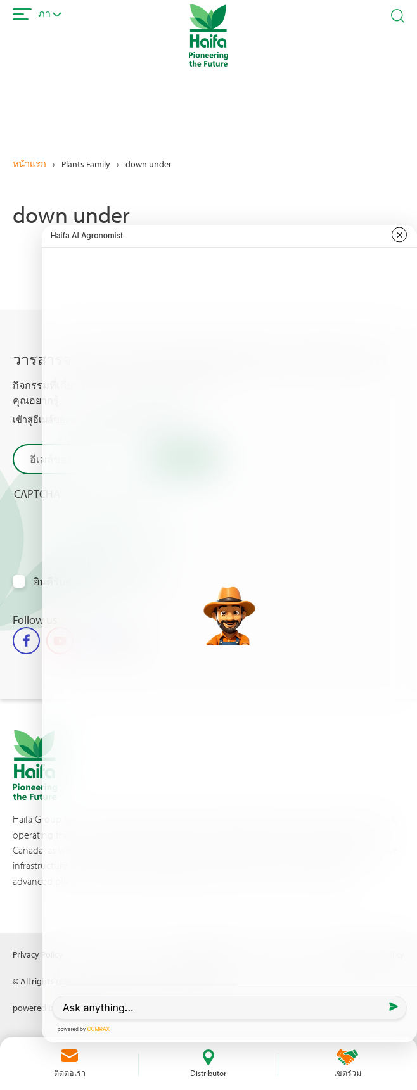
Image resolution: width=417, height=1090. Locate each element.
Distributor (208, 1073)
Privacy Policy (38, 954)
